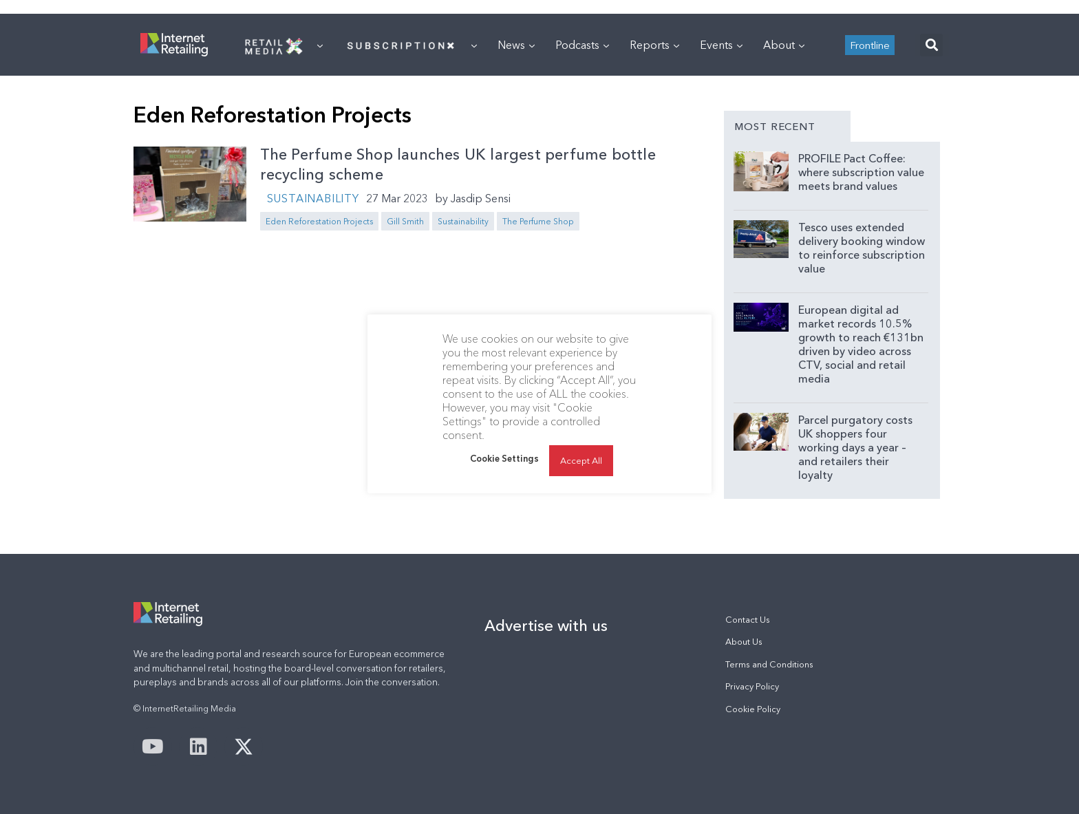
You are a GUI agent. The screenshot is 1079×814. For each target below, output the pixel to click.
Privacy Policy (752, 686)
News (516, 44)
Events (721, 44)
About (783, 44)
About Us (743, 641)
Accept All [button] (581, 460)
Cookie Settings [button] (504, 458)
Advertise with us (546, 625)
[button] (931, 45)
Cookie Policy (752, 709)
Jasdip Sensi (481, 198)
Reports (654, 44)
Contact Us (747, 619)
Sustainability (313, 198)
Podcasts (582, 44)
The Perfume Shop (538, 221)
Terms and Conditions (769, 664)
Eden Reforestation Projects (319, 221)
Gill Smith (405, 221)
